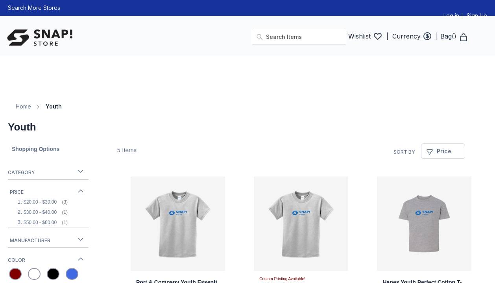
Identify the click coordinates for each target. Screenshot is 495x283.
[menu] (247, 71)
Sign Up (477, 15)
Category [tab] (21, 172)
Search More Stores (34, 7)
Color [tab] (16, 260)
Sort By (404, 152)
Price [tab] (17, 192)
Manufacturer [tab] (30, 240)
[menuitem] (13, 61)
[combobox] (299, 36)
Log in (451, 15)
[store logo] (125, 38)
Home (23, 106)
